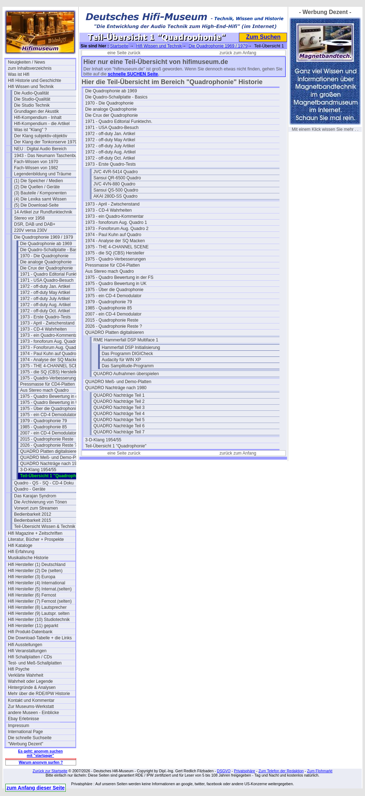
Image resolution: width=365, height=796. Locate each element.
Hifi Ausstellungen (25, 644)
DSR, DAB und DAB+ (34, 224)
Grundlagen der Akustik (36, 111)
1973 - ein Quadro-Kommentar (49, 335)
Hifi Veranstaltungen (27, 650)
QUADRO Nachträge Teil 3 (119, 407)
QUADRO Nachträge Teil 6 (119, 425)
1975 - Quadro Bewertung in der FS (54, 396)
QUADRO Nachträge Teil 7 (119, 431)
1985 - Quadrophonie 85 (43, 426)
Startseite (119, 46)
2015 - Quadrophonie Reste (46, 439)
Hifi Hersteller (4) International (36, 582)
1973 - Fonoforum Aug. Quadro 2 (51, 347)
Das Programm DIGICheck (127, 353)
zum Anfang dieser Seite (35, 788)
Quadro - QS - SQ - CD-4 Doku (44, 483)
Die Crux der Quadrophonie (46, 268)
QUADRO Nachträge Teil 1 (119, 395)
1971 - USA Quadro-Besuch (47, 280)
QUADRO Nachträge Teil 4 (119, 413)
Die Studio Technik (32, 105)
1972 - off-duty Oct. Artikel (45, 310)
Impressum (18, 725)
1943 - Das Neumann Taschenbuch (48, 155)
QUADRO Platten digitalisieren (49, 451)
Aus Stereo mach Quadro (44, 390)
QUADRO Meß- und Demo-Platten (53, 457)
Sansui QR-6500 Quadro (117, 177)
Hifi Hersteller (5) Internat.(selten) (39, 589)
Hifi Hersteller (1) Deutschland (36, 564)
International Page (25, 731)
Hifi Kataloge (20, 545)
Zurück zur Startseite (50, 771)
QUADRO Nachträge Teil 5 (119, 419)
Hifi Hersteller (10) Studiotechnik (39, 619)
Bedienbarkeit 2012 (32, 514)
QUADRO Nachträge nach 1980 (51, 463)
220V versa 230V (30, 230)
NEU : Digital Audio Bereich (40, 148)
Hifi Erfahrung (21, 551)
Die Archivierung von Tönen (40, 502)
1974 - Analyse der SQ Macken (50, 359)
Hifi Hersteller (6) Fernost (32, 595)
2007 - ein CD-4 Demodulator (48, 433)
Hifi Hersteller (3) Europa (31, 576)
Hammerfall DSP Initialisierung (131, 347)
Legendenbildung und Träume (42, 173)
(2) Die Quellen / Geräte (37, 186)
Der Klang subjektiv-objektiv (40, 135)
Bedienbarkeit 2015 (32, 520)
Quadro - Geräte (29, 489)
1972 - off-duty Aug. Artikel (45, 304)
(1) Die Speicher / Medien (38, 180)
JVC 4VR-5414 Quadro (115, 171)
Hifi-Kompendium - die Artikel (42, 123)
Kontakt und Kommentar (31, 700)
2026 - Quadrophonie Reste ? (48, 445)
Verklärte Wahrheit (25, 675)
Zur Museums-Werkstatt (31, 706)
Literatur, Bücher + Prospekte (36, 539)
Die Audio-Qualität (31, 93)
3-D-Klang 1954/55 (38, 469)
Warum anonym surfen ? (41, 762)
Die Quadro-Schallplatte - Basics (51, 249)
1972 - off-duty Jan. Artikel (45, 286)
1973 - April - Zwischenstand (47, 323)
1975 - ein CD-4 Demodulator (48, 414)
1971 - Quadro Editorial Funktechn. (53, 274)
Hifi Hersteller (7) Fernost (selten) (39, 601)
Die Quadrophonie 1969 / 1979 (43, 237)
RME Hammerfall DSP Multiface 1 (125, 339)
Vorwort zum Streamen (36, 508)
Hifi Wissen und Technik (31, 86)
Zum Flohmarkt (320, 771)
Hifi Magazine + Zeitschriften (35, 533)
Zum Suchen (263, 37)
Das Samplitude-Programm (128, 365)
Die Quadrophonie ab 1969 (46, 243)
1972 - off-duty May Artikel (45, 292)
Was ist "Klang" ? (30, 129)
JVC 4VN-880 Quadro (114, 184)
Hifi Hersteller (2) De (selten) (35, 570)
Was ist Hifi (18, 74)
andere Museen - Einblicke (33, 712)
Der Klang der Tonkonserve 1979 (45, 141)
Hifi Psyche (18, 669)
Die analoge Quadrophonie (45, 261)
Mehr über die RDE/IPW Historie (39, 693)
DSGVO (224, 771)
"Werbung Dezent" (25, 743)
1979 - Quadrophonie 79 (43, 420)
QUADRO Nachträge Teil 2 (119, 401)
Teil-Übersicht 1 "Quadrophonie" (116, 445)
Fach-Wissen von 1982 (36, 167)
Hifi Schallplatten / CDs (30, 656)
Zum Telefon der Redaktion (281, 771)
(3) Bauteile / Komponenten (40, 192)
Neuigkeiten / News (26, 62)
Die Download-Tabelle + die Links (40, 637)
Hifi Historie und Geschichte (34, 80)
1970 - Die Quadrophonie (44, 255)
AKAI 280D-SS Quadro (115, 196)
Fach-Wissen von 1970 (36, 161)
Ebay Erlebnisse (23, 718)
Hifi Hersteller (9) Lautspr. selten (38, 613)
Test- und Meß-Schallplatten (34, 663)
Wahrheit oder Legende (30, 681)
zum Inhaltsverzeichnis (29, 68)
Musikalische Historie (28, 557)
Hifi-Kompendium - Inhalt (37, 117)
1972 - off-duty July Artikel (45, 298)
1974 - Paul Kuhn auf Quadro (48, 353)
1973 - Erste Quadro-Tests (45, 316)
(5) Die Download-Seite (36, 205)
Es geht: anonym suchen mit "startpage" (40, 753)
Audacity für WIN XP (121, 359)
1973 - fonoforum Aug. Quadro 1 (51, 341)
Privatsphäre (244, 771)
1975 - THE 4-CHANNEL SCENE (52, 365)
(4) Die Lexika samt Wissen (40, 199)
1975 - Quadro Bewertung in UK (51, 402)
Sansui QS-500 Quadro (115, 190)
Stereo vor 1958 (29, 218)
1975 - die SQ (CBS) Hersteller (49, 371)
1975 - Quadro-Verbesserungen (50, 378)
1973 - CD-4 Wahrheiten (43, 329)
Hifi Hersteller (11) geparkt (33, 625)
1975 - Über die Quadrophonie (49, 408)
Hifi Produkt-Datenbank (30, 631)
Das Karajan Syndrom (35, 495)
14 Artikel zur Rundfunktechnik (43, 212)
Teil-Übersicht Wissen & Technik (44, 526)
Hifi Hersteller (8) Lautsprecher (37, 607)
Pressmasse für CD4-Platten (47, 384)
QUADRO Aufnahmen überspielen (126, 373)
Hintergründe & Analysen (32, 687)
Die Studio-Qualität (32, 99)
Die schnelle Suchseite (29, 737)
